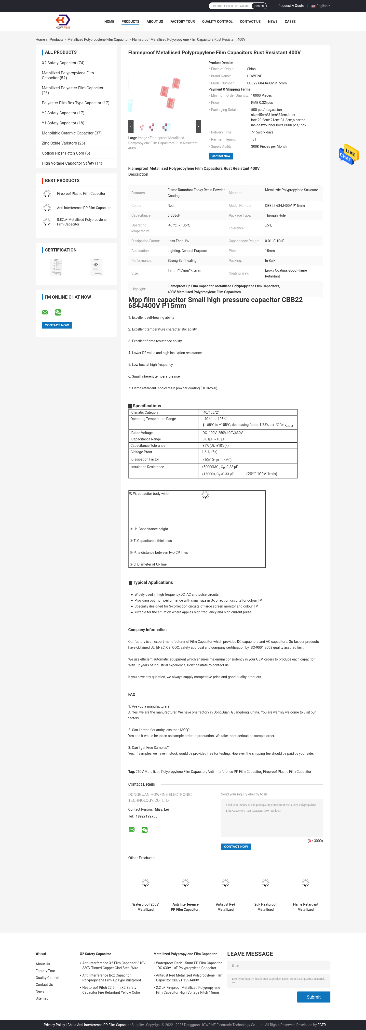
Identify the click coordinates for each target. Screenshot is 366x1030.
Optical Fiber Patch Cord (63, 153)
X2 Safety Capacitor (59, 63)
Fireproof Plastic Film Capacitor (81, 194)
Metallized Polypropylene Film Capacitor (98, 39)
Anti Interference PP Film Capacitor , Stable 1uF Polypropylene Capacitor (185, 907)
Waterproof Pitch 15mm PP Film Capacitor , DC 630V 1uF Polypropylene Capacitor (189, 965)
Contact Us (250, 22)
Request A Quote (291, 6)
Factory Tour (182, 22)
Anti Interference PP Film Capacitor (84, 208)
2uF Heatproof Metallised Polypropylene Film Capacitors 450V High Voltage (266, 907)
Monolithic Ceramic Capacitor (68, 133)
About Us (155, 22)
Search (259, 6)
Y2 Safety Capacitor (59, 113)
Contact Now (221, 156)
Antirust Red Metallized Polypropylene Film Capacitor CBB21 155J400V (226, 907)
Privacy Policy (54, 1025)
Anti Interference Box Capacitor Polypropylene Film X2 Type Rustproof (111, 977)
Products (130, 22)
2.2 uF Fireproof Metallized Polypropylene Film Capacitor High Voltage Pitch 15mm (188, 990)
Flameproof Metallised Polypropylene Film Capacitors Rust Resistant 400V (163, 143)
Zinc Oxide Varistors (59, 143)
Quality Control (217, 22)
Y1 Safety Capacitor (59, 123)
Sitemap (42, 998)
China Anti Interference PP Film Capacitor (99, 1025)
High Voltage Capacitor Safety (68, 163)
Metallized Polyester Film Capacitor (73, 88)
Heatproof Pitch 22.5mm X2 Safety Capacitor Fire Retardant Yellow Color (111, 990)
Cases (290, 22)
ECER (322, 1025)
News (273, 22)
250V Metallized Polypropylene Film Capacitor (171, 772)
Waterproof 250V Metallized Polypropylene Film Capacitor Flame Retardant (146, 907)
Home (109, 22)
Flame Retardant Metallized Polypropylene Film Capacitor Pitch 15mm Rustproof (306, 907)
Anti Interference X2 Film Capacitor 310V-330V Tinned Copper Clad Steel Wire (114, 965)
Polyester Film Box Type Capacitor (71, 103)
